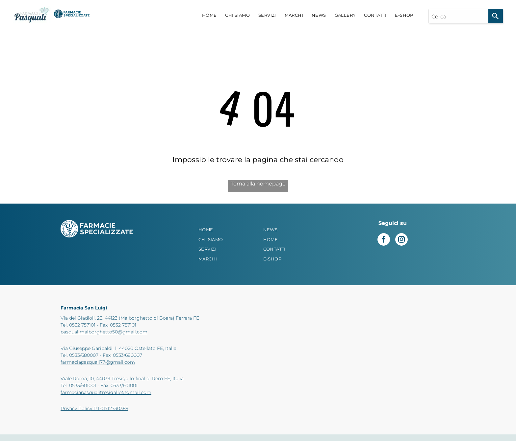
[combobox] (458, 16)
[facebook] (383, 240)
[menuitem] (209, 15)
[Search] (495, 16)
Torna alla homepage (258, 184)
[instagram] (401, 240)
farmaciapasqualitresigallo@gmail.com (106, 392)
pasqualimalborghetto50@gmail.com (104, 332)
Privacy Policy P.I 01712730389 (94, 408)
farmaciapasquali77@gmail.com (98, 362)
